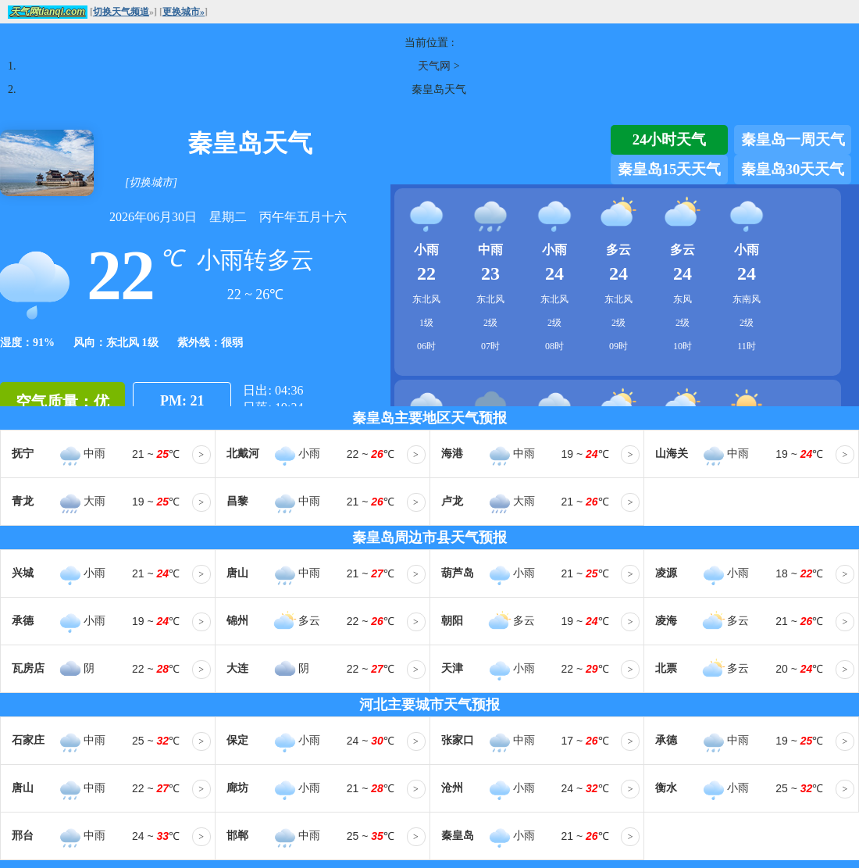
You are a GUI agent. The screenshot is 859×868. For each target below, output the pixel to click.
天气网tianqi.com (47, 11)
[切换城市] (151, 182)
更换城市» (183, 11)
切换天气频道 (121, 11)
